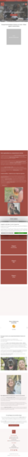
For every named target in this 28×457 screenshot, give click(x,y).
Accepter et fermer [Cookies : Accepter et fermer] (21, 233)
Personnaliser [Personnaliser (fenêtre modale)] (7, 233)
